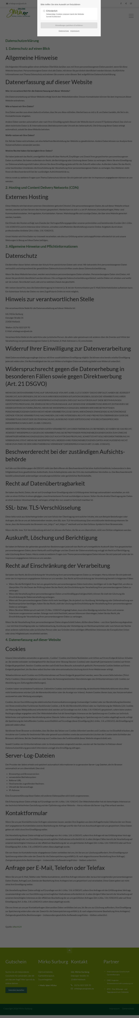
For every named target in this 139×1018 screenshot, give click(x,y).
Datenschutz (64, 31)
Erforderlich (68, 14)
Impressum (74, 31)
